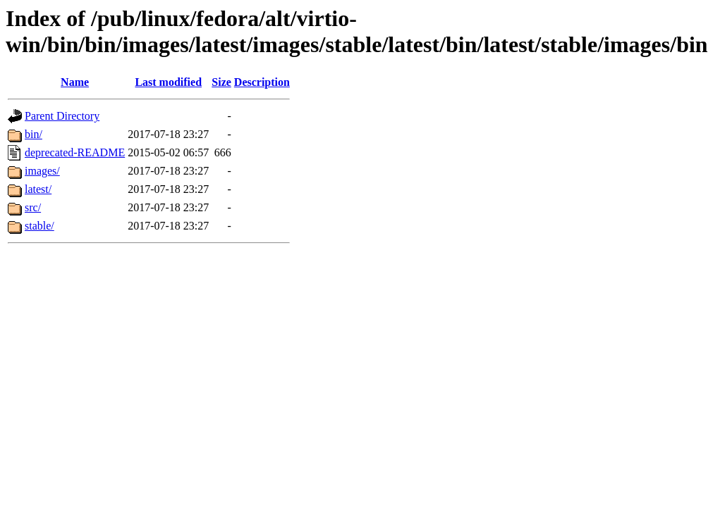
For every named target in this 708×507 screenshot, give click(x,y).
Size (221, 82)
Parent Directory (62, 116)
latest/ (38, 189)
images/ (42, 171)
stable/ (39, 226)
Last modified (168, 82)
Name (75, 82)
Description (262, 82)
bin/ (33, 134)
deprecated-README (75, 152)
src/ (33, 207)
